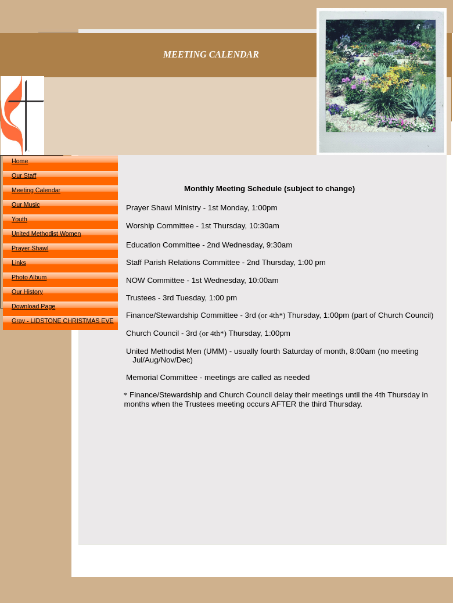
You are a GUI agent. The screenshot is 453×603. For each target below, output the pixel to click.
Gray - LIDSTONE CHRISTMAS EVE (63, 320)
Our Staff (24, 175)
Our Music (26, 204)
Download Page (33, 306)
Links (19, 262)
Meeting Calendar (36, 189)
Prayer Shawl (30, 248)
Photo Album (29, 277)
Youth (19, 219)
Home (20, 160)
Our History (27, 291)
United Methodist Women (46, 233)
